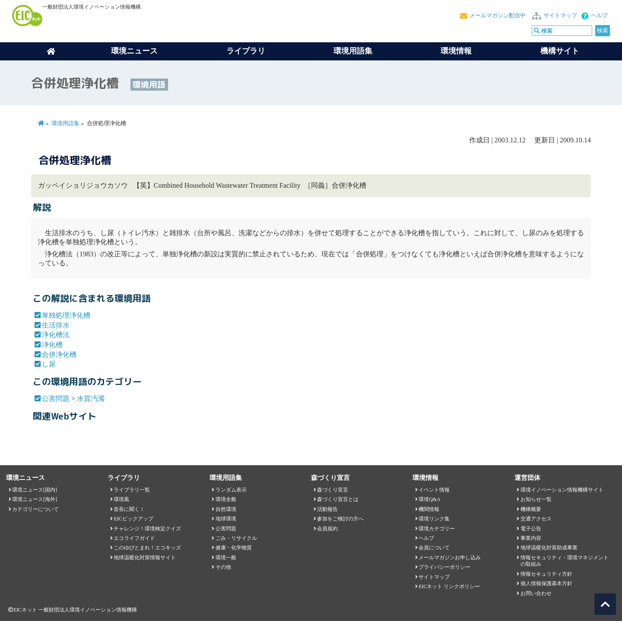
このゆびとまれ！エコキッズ (147, 548)
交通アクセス (536, 519)
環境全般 (226, 499)
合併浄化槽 (59, 354)
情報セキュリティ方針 (546, 574)
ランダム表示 (231, 490)
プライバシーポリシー (444, 567)
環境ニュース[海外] (34, 499)
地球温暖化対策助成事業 (549, 548)
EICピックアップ (133, 519)
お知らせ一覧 (536, 499)
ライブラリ (245, 51)
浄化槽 (52, 344)
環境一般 (226, 558)
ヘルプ (599, 16)
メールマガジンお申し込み (450, 558)
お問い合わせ (536, 593)
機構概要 (530, 509)
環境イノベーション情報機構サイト (561, 490)
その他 (223, 567)
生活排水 (56, 325)
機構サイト (559, 51)
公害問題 (56, 398)
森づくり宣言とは (338, 499)
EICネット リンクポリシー (449, 586)
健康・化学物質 (234, 548)
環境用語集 (352, 51)
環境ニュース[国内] (34, 490)
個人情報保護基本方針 (546, 583)
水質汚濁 (91, 398)
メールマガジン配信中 (498, 16)
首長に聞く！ (129, 509)
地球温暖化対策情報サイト (145, 558)
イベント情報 (434, 490)
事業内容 (530, 538)
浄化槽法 (56, 334)
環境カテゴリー (437, 529)
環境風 (121, 499)
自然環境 (226, 509)
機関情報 (429, 509)
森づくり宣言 (332, 490)
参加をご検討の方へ (340, 519)
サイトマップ (560, 16)
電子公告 (530, 529)
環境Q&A (429, 499)
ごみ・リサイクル (236, 538)
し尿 (49, 364)
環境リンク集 (434, 519)
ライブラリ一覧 (132, 490)
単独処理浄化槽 (66, 315)
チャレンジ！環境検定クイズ (147, 529)
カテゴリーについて (35, 509)
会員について (434, 548)
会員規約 (327, 529)
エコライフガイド (134, 538)
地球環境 (226, 519)
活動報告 (327, 509)
